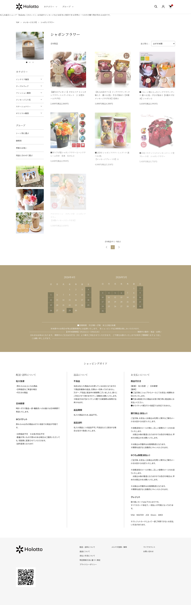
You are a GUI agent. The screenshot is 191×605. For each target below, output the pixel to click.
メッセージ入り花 (30, 22)
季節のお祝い (21, 148)
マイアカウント (149, 547)
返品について (85, 551)
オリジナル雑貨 (22, 113)
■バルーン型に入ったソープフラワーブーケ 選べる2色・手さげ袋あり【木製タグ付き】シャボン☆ (156, 95)
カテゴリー (49, 6)
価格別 (18, 140)
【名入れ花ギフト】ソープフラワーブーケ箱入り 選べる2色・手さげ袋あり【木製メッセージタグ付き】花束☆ (112, 95)
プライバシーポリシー (88, 564)
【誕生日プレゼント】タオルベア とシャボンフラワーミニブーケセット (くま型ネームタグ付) (68, 95)
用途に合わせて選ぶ (24, 155)
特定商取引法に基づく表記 (90, 560)
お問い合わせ (148, 551)
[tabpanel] (30, 46)
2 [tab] (30, 62)
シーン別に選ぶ (22, 133)
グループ (66, 6)
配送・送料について (87, 547)
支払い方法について (87, 555)
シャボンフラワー (47, 22)
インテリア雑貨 (22, 79)
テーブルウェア (22, 86)
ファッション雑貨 (23, 93)
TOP (17, 22)
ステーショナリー (23, 106)
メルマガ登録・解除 (119, 547)
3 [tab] (33, 62)
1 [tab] (26, 62)
